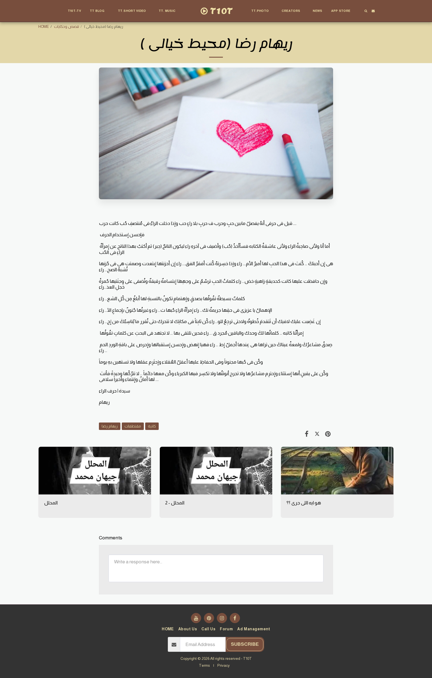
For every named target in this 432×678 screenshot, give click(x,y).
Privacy (223, 665)
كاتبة (152, 426)
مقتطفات (133, 426)
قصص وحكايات (66, 26)
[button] (99, 11)
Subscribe (245, 644)
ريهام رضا (110, 426)
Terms (204, 665)
